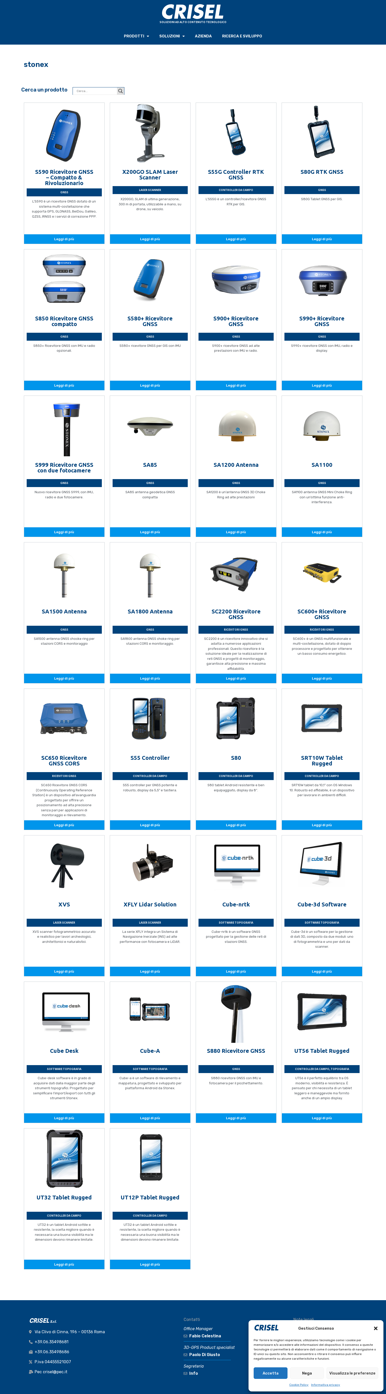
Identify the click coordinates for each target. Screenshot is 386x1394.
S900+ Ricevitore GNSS (236, 321)
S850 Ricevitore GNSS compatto (64, 321)
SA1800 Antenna (150, 611)
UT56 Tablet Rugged (322, 1050)
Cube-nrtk (236, 904)
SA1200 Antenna (236, 464)
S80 (236, 757)
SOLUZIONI (172, 36)
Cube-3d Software (322, 904)
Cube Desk (64, 1050)
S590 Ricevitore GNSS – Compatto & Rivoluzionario (64, 177)
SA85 (150, 464)
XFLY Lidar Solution (150, 904)
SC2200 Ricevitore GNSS (236, 614)
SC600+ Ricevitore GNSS (322, 614)
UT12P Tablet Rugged (150, 1197)
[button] (375, 1328)
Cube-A (150, 1050)
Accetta (271, 1373)
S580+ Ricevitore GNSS (150, 321)
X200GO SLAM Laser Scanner (150, 174)
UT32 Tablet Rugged (64, 1197)
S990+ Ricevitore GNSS (321, 321)
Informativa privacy (325, 1385)
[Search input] (96, 91)
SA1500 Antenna (64, 611)
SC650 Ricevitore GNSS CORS (64, 760)
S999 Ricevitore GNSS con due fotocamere (64, 467)
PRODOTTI (136, 36)
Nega (307, 1373)
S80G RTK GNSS (322, 171)
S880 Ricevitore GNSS (236, 1050)
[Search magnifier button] (120, 91)
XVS (64, 904)
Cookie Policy (299, 1385)
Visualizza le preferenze (352, 1373)
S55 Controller (150, 757)
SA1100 (322, 464)
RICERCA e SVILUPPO (242, 36)
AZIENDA (203, 36)
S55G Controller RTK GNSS (236, 174)
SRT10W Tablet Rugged (322, 760)
